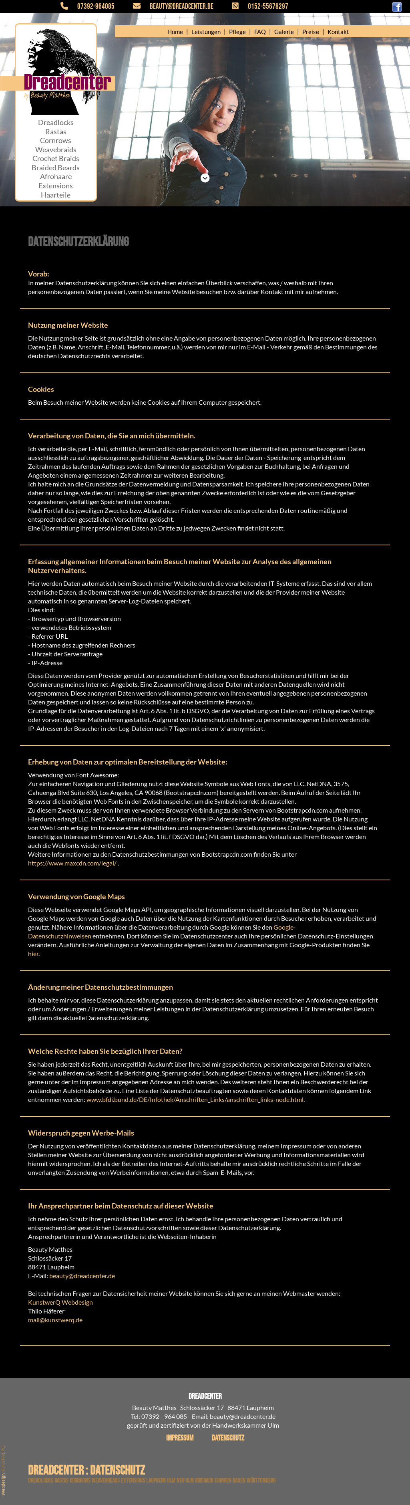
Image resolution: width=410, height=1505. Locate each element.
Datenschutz (228, 1438)
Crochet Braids (55, 158)
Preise (310, 31)
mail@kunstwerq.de (55, 1319)
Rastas (55, 131)
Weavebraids (55, 149)
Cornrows (55, 140)
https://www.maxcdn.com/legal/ (72, 863)
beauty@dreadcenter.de (168, 6)
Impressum (179, 1438)
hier (33, 953)
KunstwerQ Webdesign (60, 1302)
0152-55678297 (255, 6)
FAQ (260, 31)
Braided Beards (56, 167)
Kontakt (338, 31)
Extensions (55, 186)
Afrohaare (56, 176)
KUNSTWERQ (3, 1459)
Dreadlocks (56, 122)
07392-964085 (92, 6)
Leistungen (206, 31)
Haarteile (55, 195)
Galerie (284, 31)
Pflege (237, 31)
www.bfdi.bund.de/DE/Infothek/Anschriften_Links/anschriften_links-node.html (194, 1099)
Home (175, 31)
